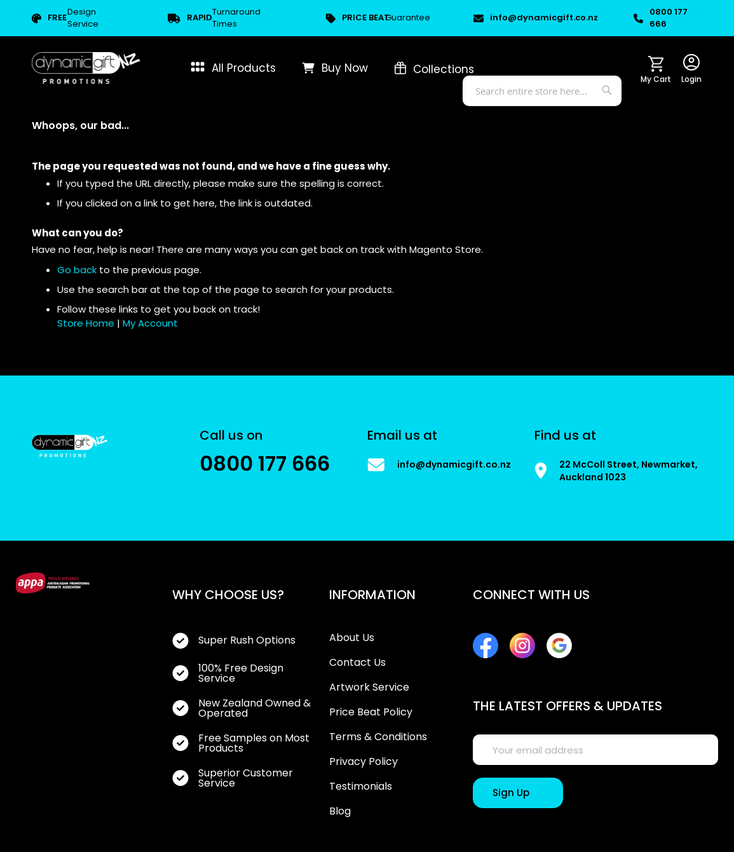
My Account (150, 323)
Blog (340, 811)
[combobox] (542, 91)
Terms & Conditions (378, 737)
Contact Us (357, 663)
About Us (351, 638)
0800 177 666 (661, 18)
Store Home (85, 323)
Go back (77, 269)
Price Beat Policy (370, 712)
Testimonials (360, 786)
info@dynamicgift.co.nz (532, 18)
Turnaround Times (214, 18)
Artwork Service (369, 687)
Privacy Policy (363, 762)
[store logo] (86, 68)
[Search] (608, 88)
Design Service (65, 18)
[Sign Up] (518, 793)
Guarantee (378, 18)
